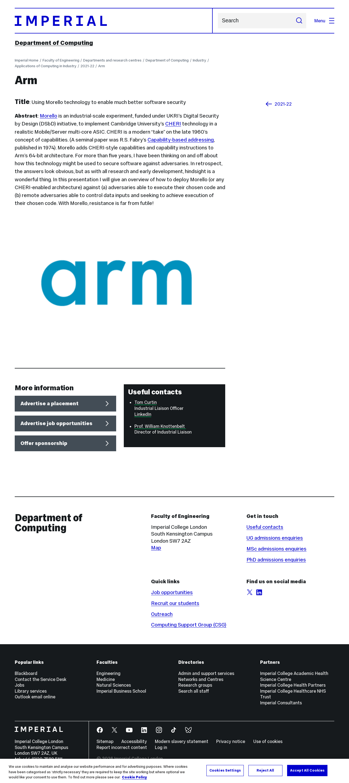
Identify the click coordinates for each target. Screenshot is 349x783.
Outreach (162, 614)
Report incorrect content (122, 747)
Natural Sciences (114, 685)
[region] (174, 771)
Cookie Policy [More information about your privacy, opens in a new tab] (134, 777)
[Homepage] (114, 20)
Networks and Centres (200, 679)
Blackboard (26, 673)
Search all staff (193, 691)
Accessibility (134, 741)
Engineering (109, 673)
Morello (48, 116)
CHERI (173, 124)
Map (156, 548)
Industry (199, 60)
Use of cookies (267, 741)
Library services (31, 691)
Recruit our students (175, 603)
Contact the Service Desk (40, 679)
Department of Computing (54, 43)
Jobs (19, 685)
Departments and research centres (112, 60)
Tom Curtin (145, 402)
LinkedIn (142, 414)
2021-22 (87, 66)
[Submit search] (299, 20)
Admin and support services (206, 673)
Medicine (106, 679)
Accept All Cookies (307, 770)
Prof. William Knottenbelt (160, 426)
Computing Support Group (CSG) (188, 625)
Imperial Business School (121, 691)
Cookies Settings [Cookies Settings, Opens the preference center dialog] (225, 770)
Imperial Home (26, 60)
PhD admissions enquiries (276, 560)
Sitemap (105, 741)
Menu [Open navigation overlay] (324, 20)
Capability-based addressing (181, 140)
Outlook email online (35, 696)
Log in (161, 747)
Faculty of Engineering (61, 60)
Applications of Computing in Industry (45, 66)
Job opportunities (172, 592)
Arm (101, 66)
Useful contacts (264, 527)
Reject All (265, 770)
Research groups (195, 685)
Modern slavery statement (181, 741)
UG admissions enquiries (274, 538)
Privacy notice (230, 741)
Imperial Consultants (281, 702)
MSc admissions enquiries (276, 549)
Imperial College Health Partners (293, 685)
